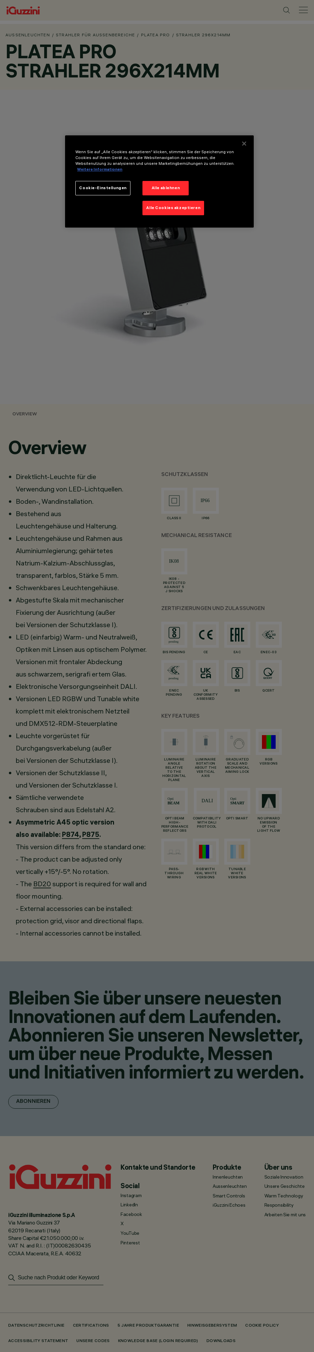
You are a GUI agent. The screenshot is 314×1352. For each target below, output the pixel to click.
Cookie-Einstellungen (102, 187)
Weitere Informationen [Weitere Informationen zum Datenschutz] (99, 169)
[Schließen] (244, 143)
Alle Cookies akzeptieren (173, 207)
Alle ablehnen (166, 187)
